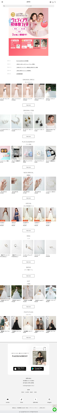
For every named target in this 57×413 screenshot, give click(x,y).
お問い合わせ (42, 407)
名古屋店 (27, 392)
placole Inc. (27, 411)
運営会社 (14, 407)
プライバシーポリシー (33, 407)
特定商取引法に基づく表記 (22, 407)
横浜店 (23, 392)
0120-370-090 (28, 383)
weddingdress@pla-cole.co (28, 385)
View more (28, 105)
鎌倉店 (31, 392)
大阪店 (35, 392)
